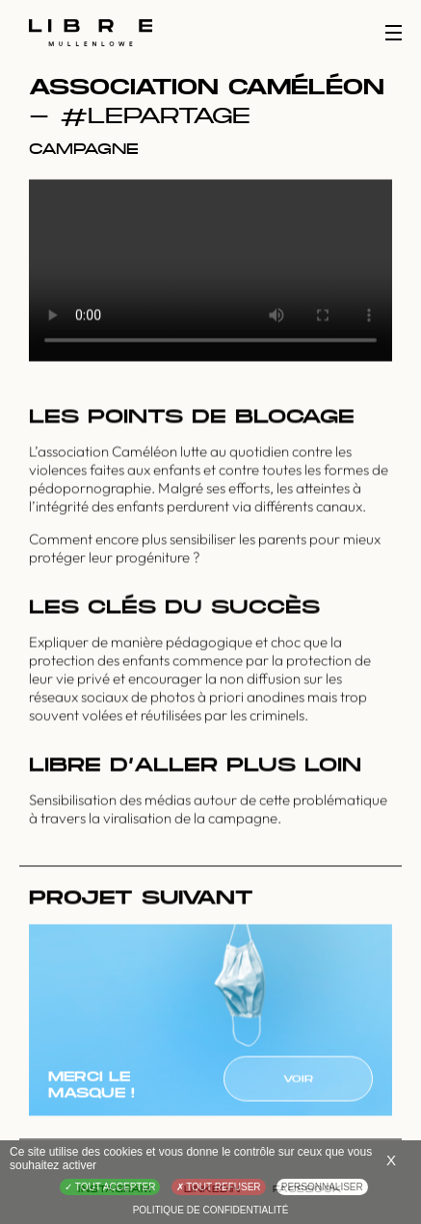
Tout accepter (110, 1187)
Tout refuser (218, 1187)
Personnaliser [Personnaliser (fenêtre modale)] (322, 1187)
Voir (298, 1080)
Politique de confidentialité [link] (211, 1210)
